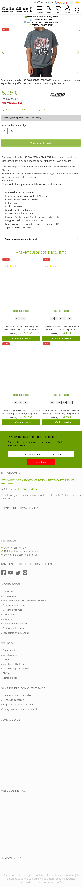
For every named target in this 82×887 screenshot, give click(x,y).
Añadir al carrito (21, 338)
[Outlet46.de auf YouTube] (10, 572)
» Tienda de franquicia (12, 699)
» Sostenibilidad (9, 677)
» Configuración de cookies (15, 632)
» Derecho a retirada (11, 609)
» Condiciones (8, 614)
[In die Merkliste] (78, 30)
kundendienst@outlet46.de (23, 489)
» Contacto (6, 659)
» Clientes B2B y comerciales (16, 695)
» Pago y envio (8, 650)
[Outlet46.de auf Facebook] (3, 572)
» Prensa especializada (13, 605)
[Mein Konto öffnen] (67, 9)
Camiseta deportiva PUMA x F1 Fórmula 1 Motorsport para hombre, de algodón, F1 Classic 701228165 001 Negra (21, 412)
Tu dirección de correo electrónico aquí (41, 454)
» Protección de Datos (12, 628)
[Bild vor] (78, 52)
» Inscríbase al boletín (12, 664)
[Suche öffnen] (48, 9)
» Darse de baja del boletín (15, 668)
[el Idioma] (77, 2)
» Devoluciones (9, 654)
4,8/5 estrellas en (50, 2)
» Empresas (7, 591)
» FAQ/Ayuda (8, 673)
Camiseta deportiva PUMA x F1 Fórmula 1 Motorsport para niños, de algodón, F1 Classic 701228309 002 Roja (61, 412)
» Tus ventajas (8, 596)
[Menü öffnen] (39, 9)
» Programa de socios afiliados (17, 704)
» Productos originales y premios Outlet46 (23, 600)
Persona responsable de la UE (20, 238)
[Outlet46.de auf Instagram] (25, 572)
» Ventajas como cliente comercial (19, 709)
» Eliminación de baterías (14, 623)
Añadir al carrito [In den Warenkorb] (41, 143)
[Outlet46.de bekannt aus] (3, 753)
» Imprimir (6, 618)
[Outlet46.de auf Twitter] (18, 572)
